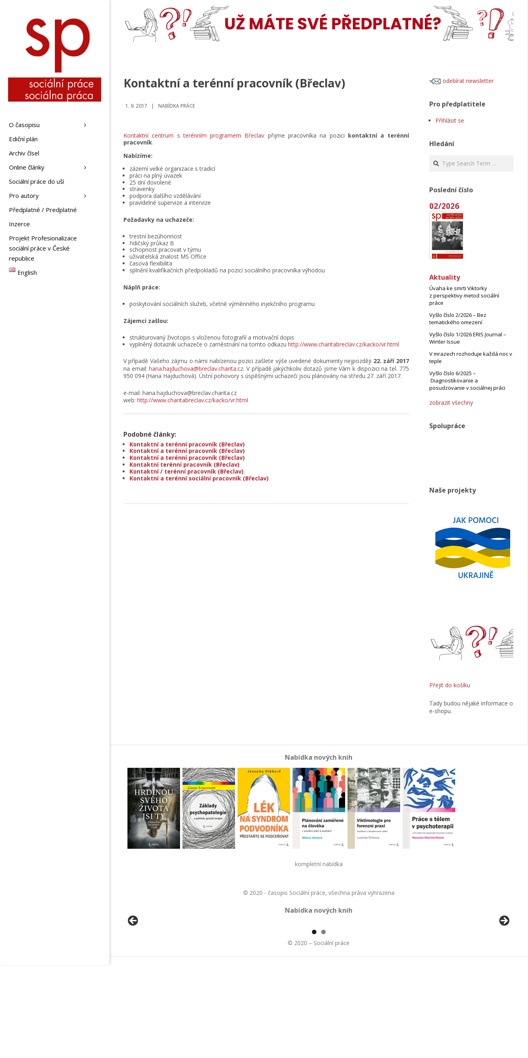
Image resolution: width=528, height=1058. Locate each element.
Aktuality (444, 277)
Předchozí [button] (133, 968)
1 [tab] (314, 1025)
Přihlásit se (449, 120)
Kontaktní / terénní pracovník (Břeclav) (186, 471)
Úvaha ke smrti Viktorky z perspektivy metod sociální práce (464, 295)
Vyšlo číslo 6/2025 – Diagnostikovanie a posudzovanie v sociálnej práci (467, 380)
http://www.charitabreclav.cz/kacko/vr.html (343, 344)
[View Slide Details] (155, 969)
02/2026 (444, 206)
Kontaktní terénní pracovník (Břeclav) (184, 464)
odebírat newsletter (461, 81)
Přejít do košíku (449, 685)
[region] (318, 969)
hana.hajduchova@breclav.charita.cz (196, 368)
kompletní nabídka (319, 864)
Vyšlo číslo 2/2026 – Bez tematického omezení (457, 318)
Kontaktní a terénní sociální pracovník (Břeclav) (199, 478)
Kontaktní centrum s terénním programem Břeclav (193, 135)
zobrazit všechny (451, 402)
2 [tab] (323, 1025)
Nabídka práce (176, 105)
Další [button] (504, 968)
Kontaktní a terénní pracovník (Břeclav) (187, 444)
